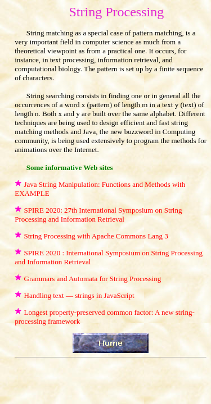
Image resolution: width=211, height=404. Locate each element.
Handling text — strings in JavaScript (79, 295)
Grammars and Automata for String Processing (92, 278)
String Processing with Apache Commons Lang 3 (96, 236)
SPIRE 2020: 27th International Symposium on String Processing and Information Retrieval (98, 214)
